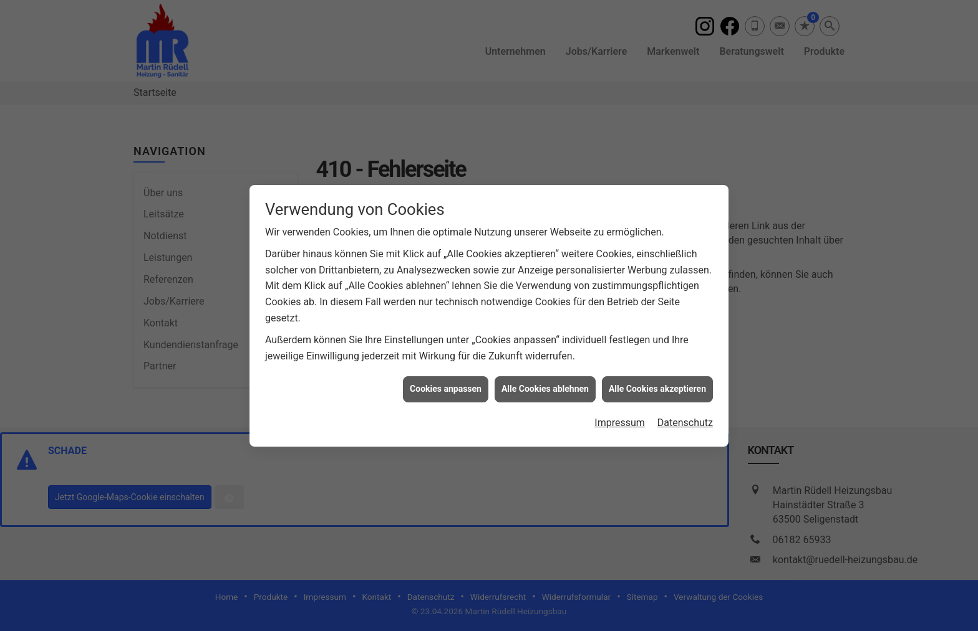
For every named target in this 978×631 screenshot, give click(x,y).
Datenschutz (685, 419)
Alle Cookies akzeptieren (657, 386)
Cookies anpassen (446, 386)
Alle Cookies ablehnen (545, 386)
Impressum (619, 419)
